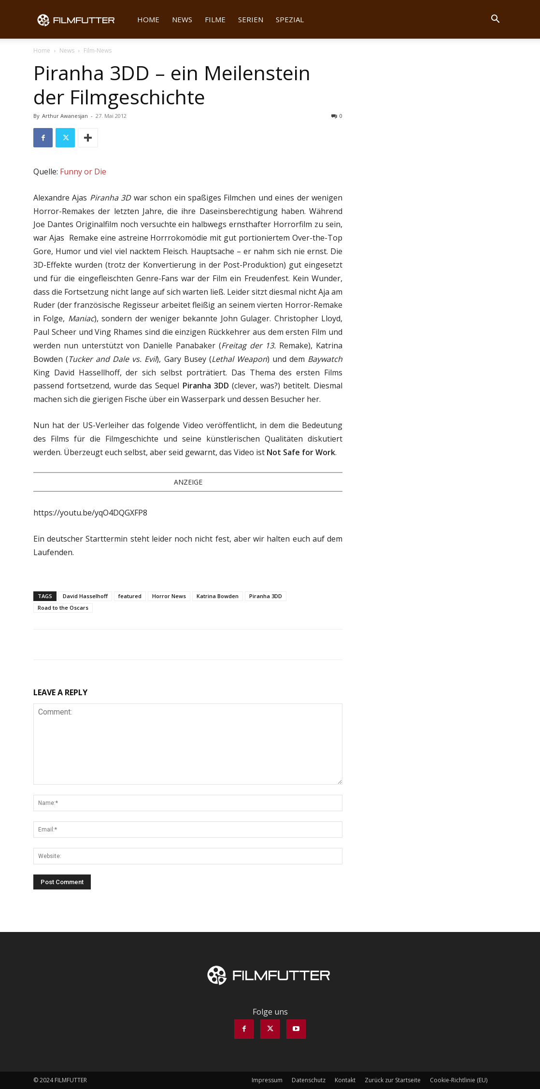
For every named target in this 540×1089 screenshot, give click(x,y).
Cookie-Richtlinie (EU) (458, 1080)
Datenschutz (309, 1080)
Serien (250, 19)
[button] (495, 19)
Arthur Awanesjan (65, 115)
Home (148, 19)
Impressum (267, 1080)
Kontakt (345, 1080)
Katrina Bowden (218, 596)
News (182, 19)
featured (130, 596)
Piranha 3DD (265, 596)
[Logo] (82, 19)
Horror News (169, 596)
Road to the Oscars (63, 607)
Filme (215, 19)
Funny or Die (83, 171)
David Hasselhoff (85, 596)
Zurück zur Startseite (393, 1080)
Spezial (290, 19)
